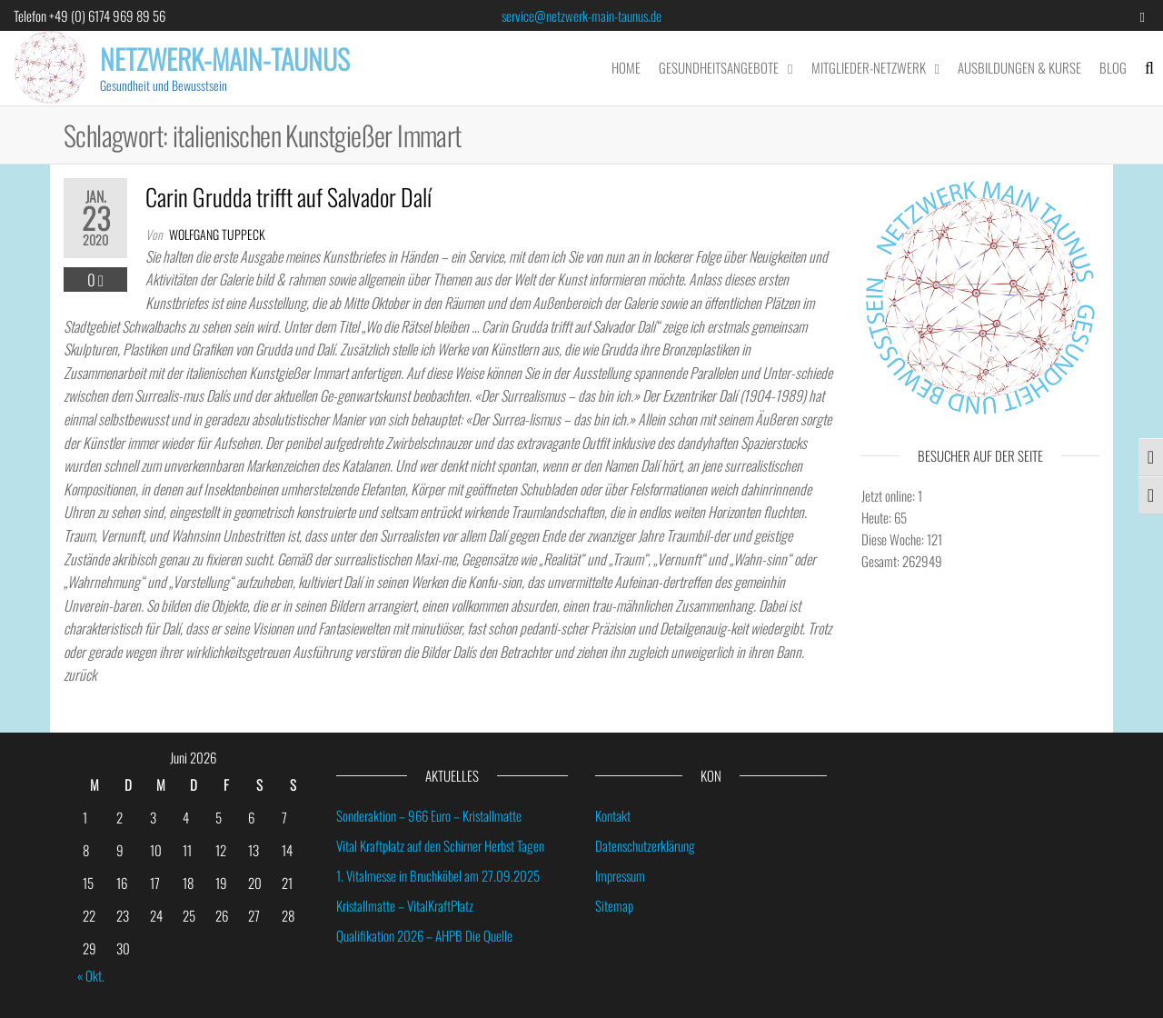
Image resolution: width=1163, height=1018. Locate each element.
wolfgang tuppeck (217, 234)
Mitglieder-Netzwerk (868, 67)
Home (626, 67)
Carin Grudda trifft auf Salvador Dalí (288, 197)
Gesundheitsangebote (719, 67)
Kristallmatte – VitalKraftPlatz (404, 905)
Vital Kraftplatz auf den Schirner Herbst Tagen (440, 845)
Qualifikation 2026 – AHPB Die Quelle (424, 935)
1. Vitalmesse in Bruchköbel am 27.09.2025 (438, 875)
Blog (1113, 67)
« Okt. (90, 975)
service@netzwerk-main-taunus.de (581, 15)
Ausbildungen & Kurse (1019, 67)
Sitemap (614, 905)
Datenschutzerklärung (645, 845)
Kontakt (613, 815)
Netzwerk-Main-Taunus (225, 58)
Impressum (620, 875)
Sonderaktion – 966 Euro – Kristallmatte (429, 815)
